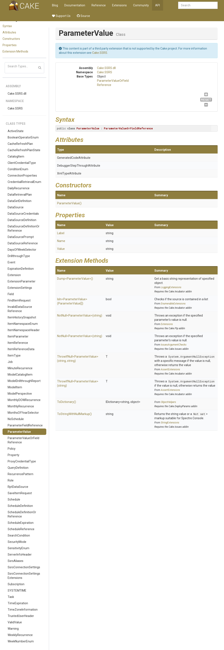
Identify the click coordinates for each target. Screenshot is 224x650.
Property (13, 455)
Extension (14, 275)
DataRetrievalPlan (20, 194)
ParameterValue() (69, 203)
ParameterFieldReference (25, 425)
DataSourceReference (23, 243)
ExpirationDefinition (21, 268)
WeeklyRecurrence (20, 635)
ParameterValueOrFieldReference (23, 440)
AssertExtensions (170, 369)
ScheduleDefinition (20, 506)
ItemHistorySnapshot (22, 317)
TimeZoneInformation (23, 609)
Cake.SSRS (15, 108)
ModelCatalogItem (20, 374)
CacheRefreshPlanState (24, 150)
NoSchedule (16, 419)
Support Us (61, 16)
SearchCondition (19, 535)
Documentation (74, 5)
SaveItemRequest (20, 493)
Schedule (14, 499)
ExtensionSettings (20, 287)
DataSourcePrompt (21, 237)
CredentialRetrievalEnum (24, 182)
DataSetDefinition (19, 201)
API (157, 5)
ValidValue (15, 622)
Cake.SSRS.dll (17, 93)
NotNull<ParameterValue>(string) (79, 315)
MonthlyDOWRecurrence (24, 400)
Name (61, 241)
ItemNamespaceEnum (23, 323)
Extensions (119, 5)
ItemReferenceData (21, 349)
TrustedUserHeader (21, 616)
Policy (11, 448)
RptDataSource (18, 486)
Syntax (7, 26)
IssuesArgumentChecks (173, 344)
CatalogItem (16, 156)
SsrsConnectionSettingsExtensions (24, 575)
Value (61, 248)
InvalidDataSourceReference (20, 309)
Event (11, 262)
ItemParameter (18, 336)
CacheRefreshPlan (20, 143)
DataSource (16, 207)
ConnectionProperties (22, 175)
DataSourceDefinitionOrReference (23, 228)
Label (60, 233)
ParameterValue (19, 431)
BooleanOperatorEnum (23, 137)
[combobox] (198, 5)
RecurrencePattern (20, 474)
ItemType (14, 355)
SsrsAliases (15, 561)
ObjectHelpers (168, 402)
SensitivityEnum (18, 548)
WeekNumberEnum (21, 641)
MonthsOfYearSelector (23, 412)
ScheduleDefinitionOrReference (22, 514)
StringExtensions (170, 422)
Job (10, 362)
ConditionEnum (18, 169)
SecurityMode (17, 542)
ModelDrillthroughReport (24, 381)
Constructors (11, 38)
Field (11, 294)
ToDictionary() (66, 402)
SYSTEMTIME (17, 590)
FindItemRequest (19, 300)
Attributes (9, 32)
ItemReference (18, 342)
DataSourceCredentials (23, 213)
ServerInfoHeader (20, 554)
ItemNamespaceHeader (24, 330)
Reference (99, 5)
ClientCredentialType (22, 163)
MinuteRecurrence (20, 368)
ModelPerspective (20, 393)
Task (11, 597)
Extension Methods (15, 51)
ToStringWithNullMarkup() (74, 414)
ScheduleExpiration (21, 522)
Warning (13, 628)
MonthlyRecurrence (21, 406)
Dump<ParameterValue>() (75, 278)
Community (141, 5)
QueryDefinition (18, 467)
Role (11, 480)
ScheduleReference (21, 529)
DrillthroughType (19, 256)
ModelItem (15, 387)
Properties (10, 45)
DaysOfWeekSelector (22, 249)
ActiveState (16, 131)
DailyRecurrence (19, 188)
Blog (55, 5)
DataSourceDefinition (22, 220)
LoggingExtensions (171, 287)
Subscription (16, 584)
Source (83, 16)
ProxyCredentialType (22, 461)
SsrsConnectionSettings (24, 567)
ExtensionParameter (21, 281)
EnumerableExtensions (173, 303)
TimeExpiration (18, 603)
